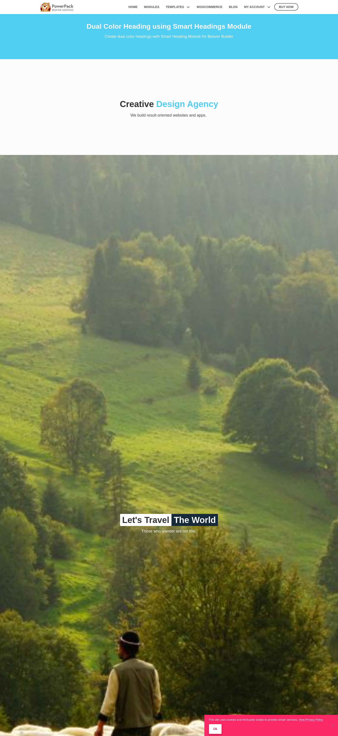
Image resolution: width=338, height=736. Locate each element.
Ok (215, 729)
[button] (188, 7)
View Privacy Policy (311, 719)
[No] (332, 725)
